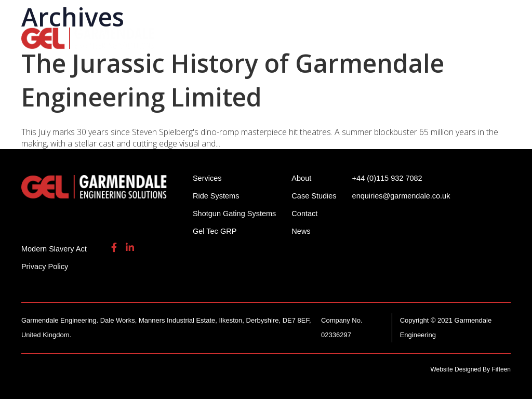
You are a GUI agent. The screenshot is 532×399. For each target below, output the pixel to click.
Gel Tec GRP (215, 231)
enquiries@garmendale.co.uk (429, 15)
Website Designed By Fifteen (471, 369)
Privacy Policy (45, 266)
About (176, 51)
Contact (308, 213)
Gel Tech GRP (461, 36)
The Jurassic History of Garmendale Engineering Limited (232, 80)
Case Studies (318, 195)
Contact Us (234, 51)
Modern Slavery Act (55, 248)
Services (394, 36)
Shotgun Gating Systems (299, 36)
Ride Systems (193, 36)
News (304, 231)
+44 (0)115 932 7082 (319, 15)
